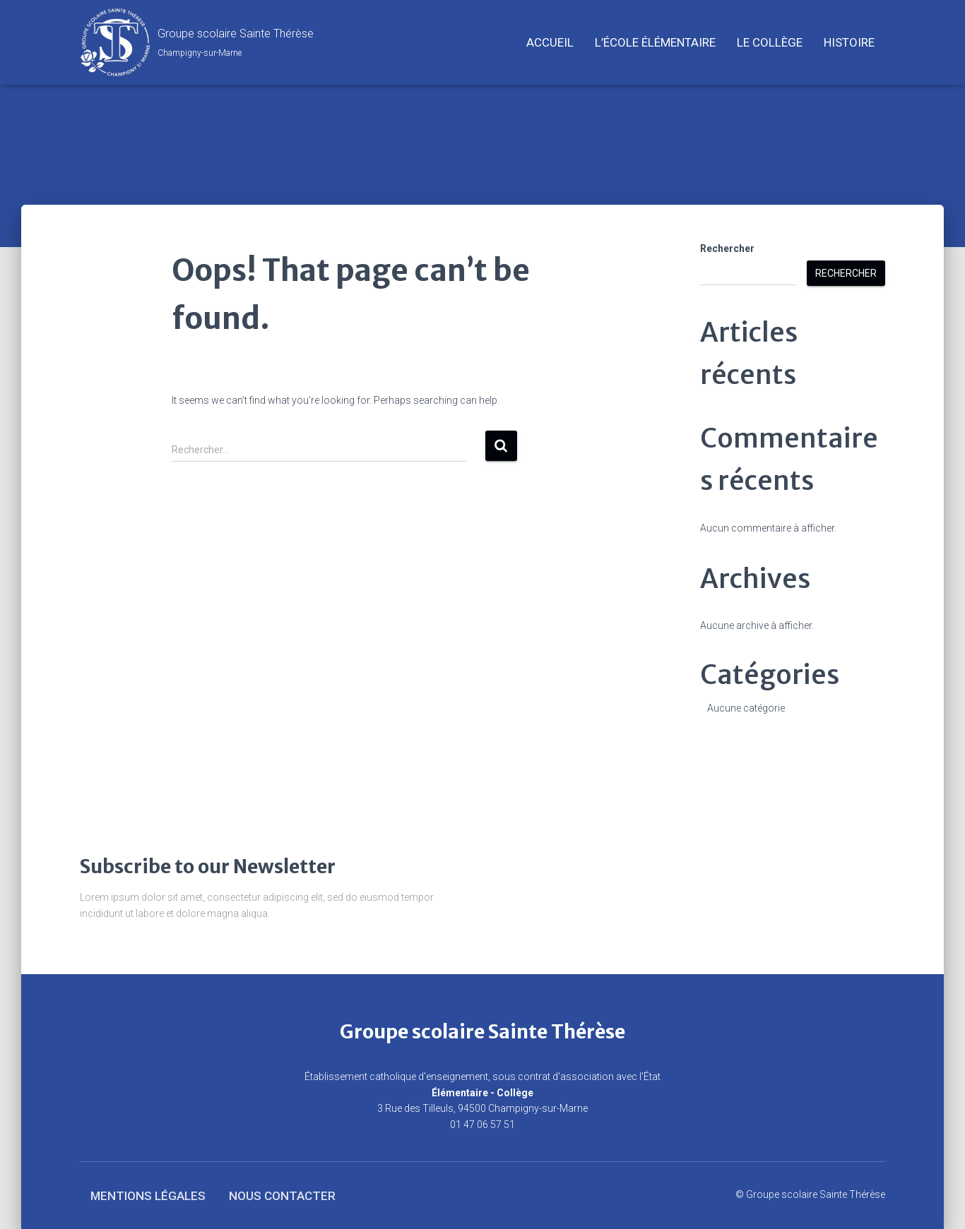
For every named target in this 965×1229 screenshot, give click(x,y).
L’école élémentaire (655, 42)
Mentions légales (148, 1196)
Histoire (849, 42)
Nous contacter (282, 1196)
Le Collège (770, 42)
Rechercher (727, 248)
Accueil (550, 42)
